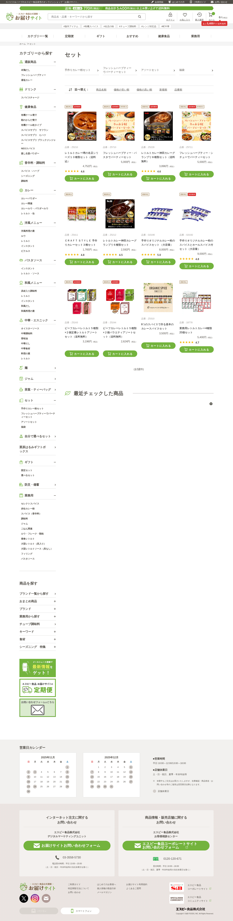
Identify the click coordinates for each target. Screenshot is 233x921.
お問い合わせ (221, 2)
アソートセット (150, 70)
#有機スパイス (90, 26)
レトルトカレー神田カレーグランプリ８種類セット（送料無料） (158, 157)
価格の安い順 (121, 89)
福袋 (181, 70)
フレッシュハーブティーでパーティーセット (117, 70)
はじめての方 (178, 2)
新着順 (163, 89)
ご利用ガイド (199, 2)
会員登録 (159, 2)
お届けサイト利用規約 (136, 884)
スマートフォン (84, 911)
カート (212, 17)
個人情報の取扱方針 (106, 888)
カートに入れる (84, 178)
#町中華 (165, 26)
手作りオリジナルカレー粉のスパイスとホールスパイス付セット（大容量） (196, 244)
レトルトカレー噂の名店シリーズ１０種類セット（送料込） (81, 157)
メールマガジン (104, 892)
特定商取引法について (78, 888)
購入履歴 (199, 20)
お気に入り (185, 20)
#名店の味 (109, 26)
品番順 (178, 89)
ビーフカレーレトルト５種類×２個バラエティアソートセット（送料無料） (120, 332)
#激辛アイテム (71, 26)
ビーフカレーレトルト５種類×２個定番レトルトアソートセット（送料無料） (81, 332)
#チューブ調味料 (127, 26)
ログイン (170, 20)
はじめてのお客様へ (106, 884)
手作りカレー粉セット (78, 70)
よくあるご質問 (133, 888)
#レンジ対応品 (148, 26)
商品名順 (101, 89)
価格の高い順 (144, 89)
